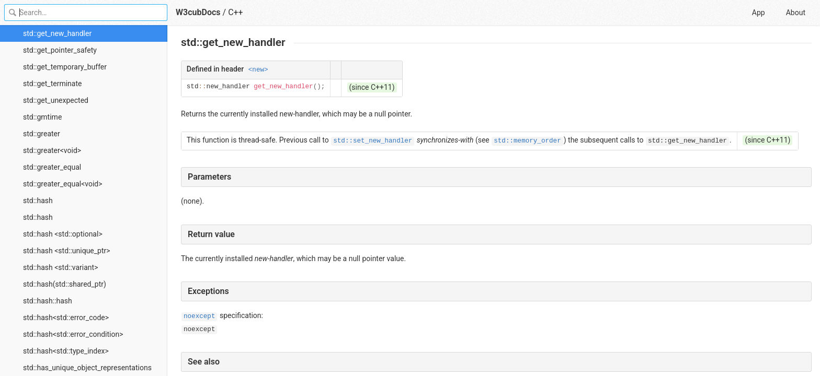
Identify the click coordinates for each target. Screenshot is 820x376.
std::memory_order (527, 141)
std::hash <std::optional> (62, 234)
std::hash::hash (47, 301)
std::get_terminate (52, 83)
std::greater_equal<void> (62, 184)
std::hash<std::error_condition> (73, 334)
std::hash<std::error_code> (66, 317)
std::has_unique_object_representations (87, 367)
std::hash (38, 200)
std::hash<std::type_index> (66, 351)
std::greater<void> (52, 150)
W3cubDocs (198, 12)
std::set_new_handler (372, 141)
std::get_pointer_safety (60, 50)
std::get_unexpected (55, 100)
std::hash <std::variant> (60, 267)
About (795, 12)
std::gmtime (42, 117)
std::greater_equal (52, 167)
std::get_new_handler (57, 33)
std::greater (41, 134)
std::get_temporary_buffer (65, 67)
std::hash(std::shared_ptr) (64, 284)
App (758, 12)
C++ (235, 12)
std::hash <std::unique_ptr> (66, 250)
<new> (258, 70)
